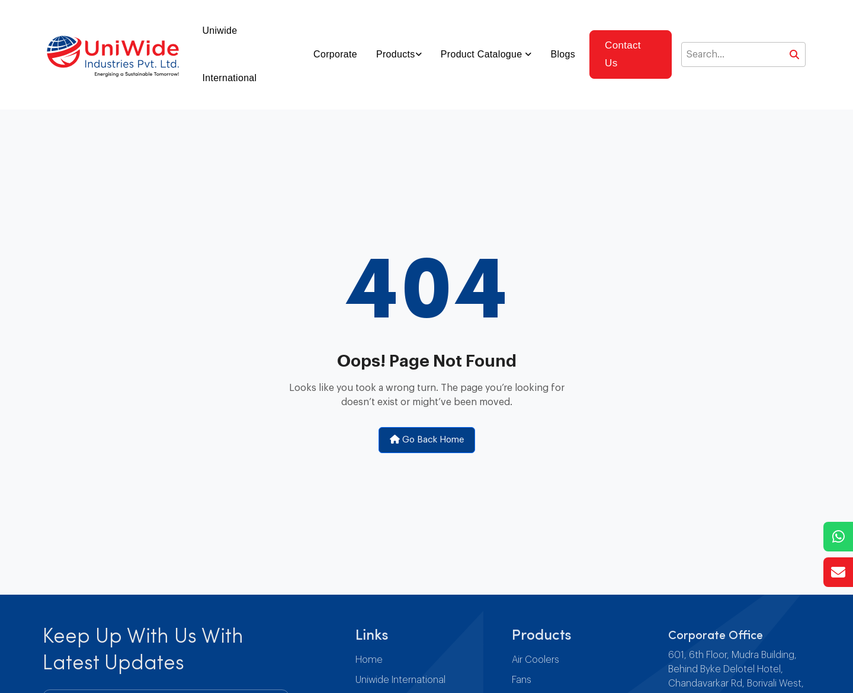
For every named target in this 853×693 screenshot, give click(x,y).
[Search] (743, 54)
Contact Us (623, 54)
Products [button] (395, 54)
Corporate (335, 54)
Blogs (563, 54)
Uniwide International (229, 54)
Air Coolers (535, 660)
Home (369, 660)
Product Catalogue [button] (483, 54)
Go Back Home (427, 439)
